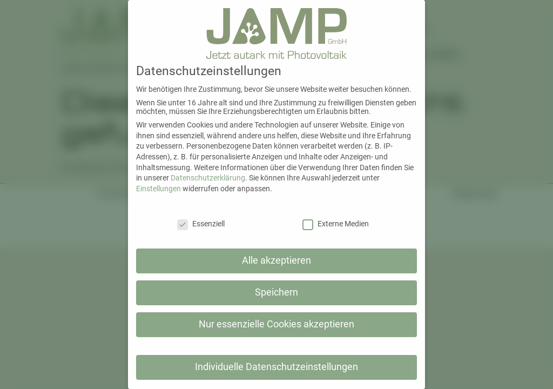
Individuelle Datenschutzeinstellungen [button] (276, 366)
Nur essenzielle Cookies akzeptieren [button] (276, 324)
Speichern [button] (276, 292)
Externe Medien (335, 223)
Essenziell (201, 223)
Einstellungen (158, 188)
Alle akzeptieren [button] (276, 260)
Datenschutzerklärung (208, 177)
